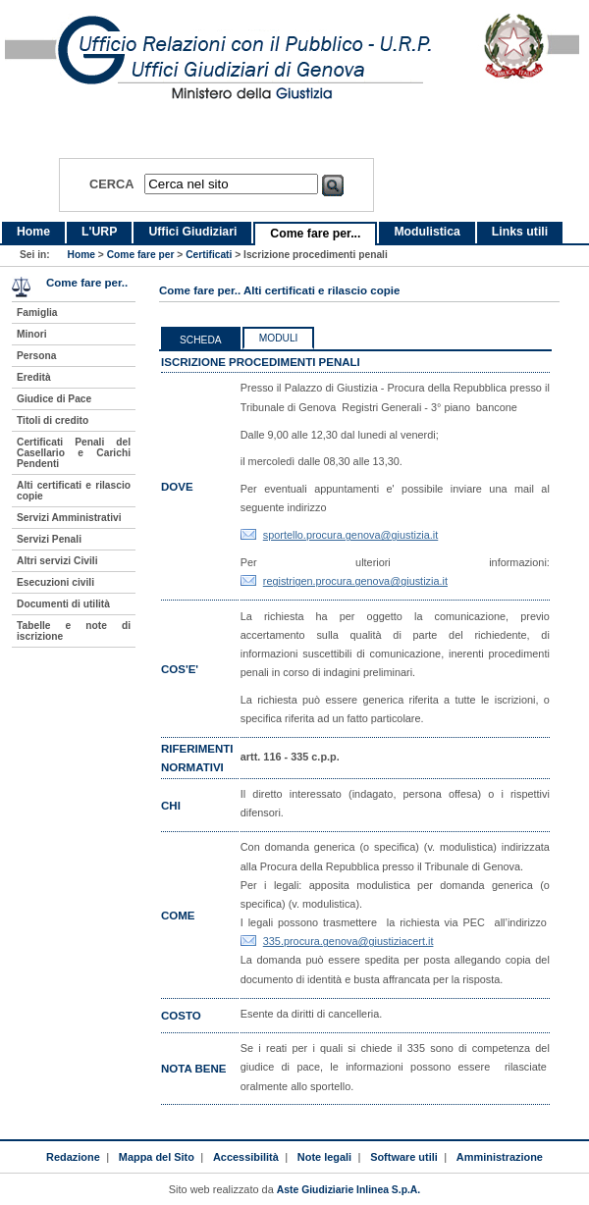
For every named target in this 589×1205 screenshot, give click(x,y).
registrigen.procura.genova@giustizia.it (355, 581)
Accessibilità (246, 1157)
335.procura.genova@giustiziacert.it (348, 941)
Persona (36, 355)
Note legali (324, 1157)
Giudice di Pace (54, 398)
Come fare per (141, 254)
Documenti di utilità (63, 604)
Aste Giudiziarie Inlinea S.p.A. (348, 1189)
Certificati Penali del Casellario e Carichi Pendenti (74, 453)
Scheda (201, 340)
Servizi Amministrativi (69, 517)
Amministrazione (499, 1157)
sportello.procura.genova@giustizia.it (351, 535)
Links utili (520, 231)
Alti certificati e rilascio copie (74, 490)
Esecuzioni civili (55, 582)
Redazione (73, 1157)
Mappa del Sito (156, 1157)
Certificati (209, 254)
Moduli (278, 338)
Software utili (404, 1157)
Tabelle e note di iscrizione (74, 631)
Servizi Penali (49, 539)
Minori (32, 334)
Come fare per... (315, 233)
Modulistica (426, 231)
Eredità (34, 377)
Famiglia (37, 312)
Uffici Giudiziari (192, 231)
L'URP (99, 231)
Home (33, 231)
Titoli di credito (52, 420)
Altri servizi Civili (57, 560)
